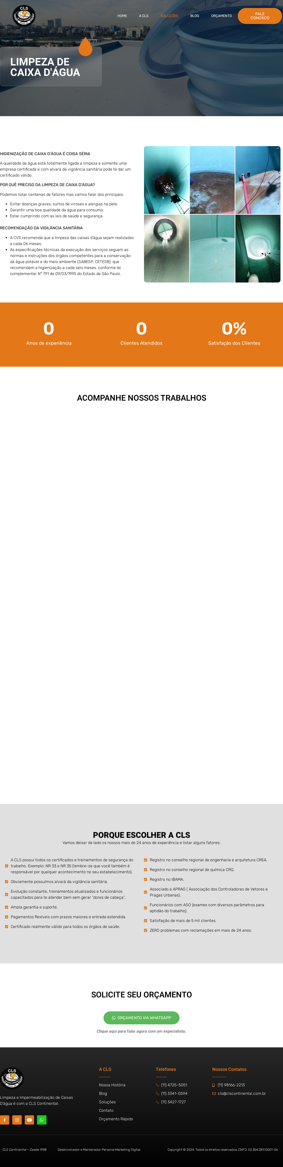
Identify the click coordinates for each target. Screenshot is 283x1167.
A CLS (143, 16)
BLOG (194, 16)
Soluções (169, 16)
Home (122, 16)
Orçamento (221, 16)
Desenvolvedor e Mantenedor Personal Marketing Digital (99, 1150)
